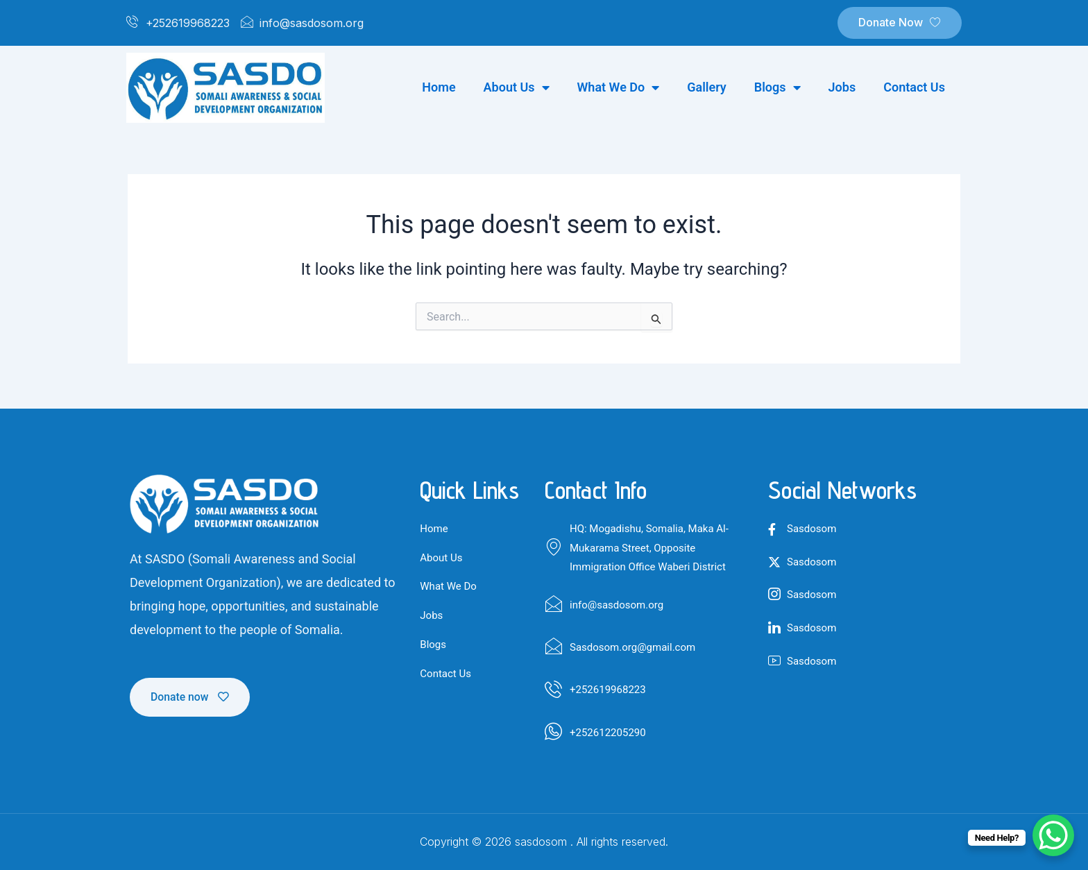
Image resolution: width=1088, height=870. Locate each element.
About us (517, 87)
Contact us (914, 87)
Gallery (706, 87)
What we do (618, 87)
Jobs (842, 87)
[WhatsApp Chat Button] (1053, 835)
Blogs (777, 87)
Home (438, 87)
